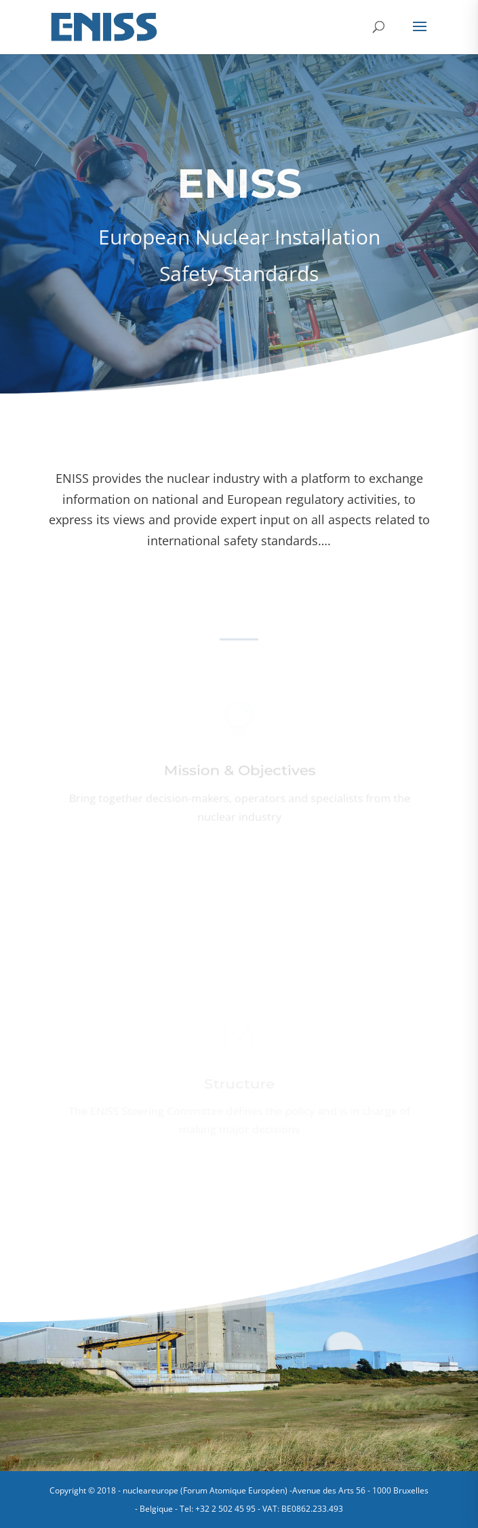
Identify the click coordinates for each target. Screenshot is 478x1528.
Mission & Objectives (239, 772)
